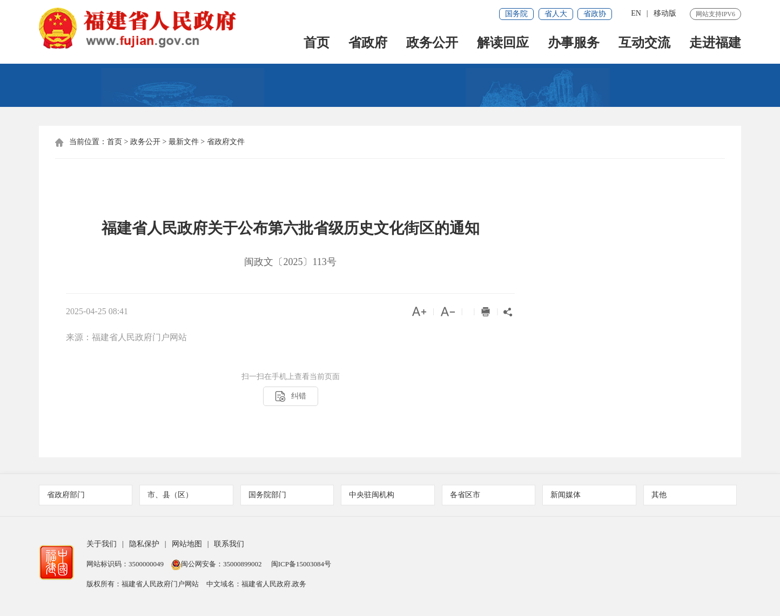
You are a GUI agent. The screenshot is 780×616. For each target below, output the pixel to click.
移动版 (665, 13)
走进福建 (715, 44)
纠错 (290, 397)
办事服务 (574, 44)
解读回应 (503, 44)
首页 (317, 44)
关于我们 (101, 544)
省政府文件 (226, 142)
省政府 (367, 44)
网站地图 (187, 544)
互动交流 (644, 44)
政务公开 (432, 44)
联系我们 (229, 544)
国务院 (516, 14)
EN (636, 13)
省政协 (594, 14)
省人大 (555, 14)
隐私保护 (144, 544)
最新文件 (184, 142)
